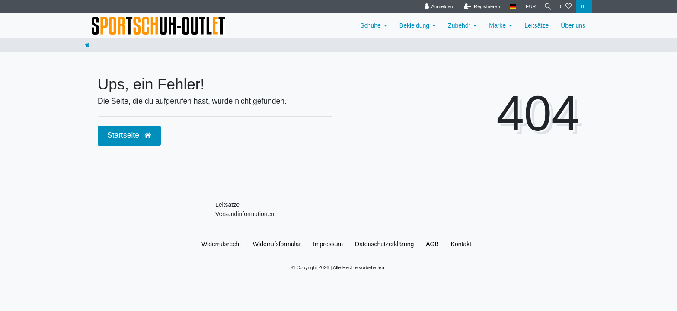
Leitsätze (536, 25)
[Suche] (546, 6)
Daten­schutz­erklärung (384, 244)
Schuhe (370, 25)
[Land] (510, 6)
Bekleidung (414, 25)
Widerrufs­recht (221, 244)
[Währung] (528, 6)
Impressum (328, 244)
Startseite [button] (129, 135)
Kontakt (461, 244)
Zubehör (459, 25)
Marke (497, 25)
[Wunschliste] (565, 6)
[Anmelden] (436, 6)
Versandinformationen (244, 213)
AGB (432, 244)
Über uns (573, 25)
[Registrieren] (479, 6)
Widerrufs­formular (277, 244)
